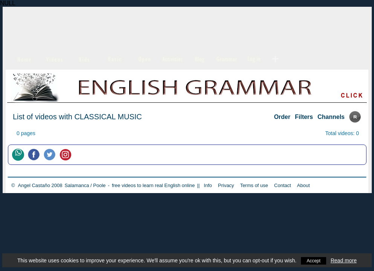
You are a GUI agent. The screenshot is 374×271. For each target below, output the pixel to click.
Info (208, 185)
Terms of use (254, 185)
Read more (345, 260)
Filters (304, 117)
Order (282, 117)
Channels (331, 117)
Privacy (226, 185)
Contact (282, 185)
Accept (313, 260)
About (303, 185)
